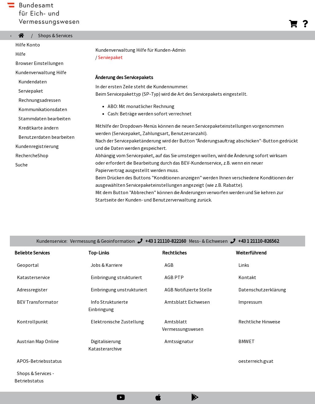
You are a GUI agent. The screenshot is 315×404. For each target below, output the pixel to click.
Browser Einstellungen (39, 63)
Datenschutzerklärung (262, 289)
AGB (169, 265)
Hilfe (20, 54)
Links (243, 265)
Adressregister (32, 289)
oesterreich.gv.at (255, 361)
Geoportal (28, 265)
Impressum (250, 302)
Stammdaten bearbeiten (44, 118)
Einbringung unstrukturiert (119, 289)
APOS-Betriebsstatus (39, 361)
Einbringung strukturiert (116, 277)
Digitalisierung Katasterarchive (105, 345)
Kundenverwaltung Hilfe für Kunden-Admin (140, 50)
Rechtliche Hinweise (259, 321)
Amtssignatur (179, 341)
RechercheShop (31, 155)
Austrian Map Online (38, 341)
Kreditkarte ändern (38, 128)
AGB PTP (174, 277)
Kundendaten (32, 81)
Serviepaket (30, 91)
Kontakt (247, 277)
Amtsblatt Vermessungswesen (182, 325)
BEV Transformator (37, 302)
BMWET (246, 341)
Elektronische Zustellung (117, 321)
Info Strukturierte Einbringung (108, 305)
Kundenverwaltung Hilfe (40, 72)
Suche (21, 165)
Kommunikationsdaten (42, 109)
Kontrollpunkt (32, 321)
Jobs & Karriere (106, 265)
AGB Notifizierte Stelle (188, 289)
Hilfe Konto (27, 45)
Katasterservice (33, 277)
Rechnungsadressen (39, 100)
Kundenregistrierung (37, 146)
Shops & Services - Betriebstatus (34, 377)
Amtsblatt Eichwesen (187, 302)
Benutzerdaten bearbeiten (46, 137)
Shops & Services (55, 35)
